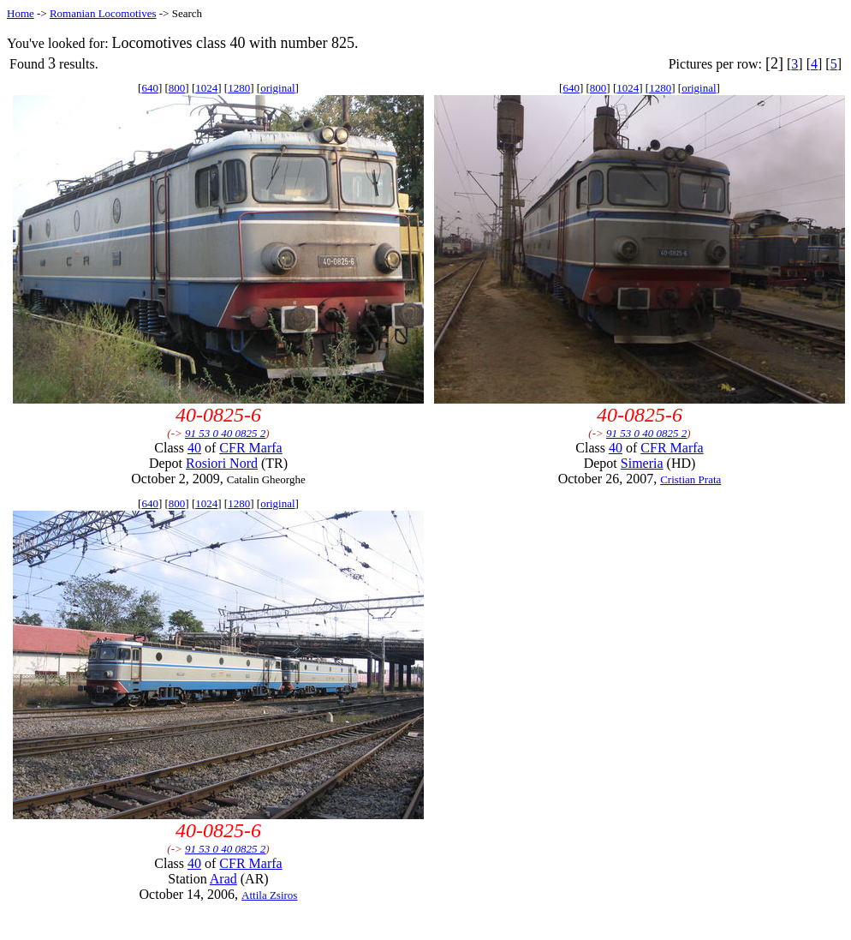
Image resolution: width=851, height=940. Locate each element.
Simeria (642, 463)
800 (177, 87)
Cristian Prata (690, 479)
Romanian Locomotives (103, 13)
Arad (223, 878)
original (277, 87)
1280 (239, 87)
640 (149, 87)
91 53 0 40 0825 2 (225, 433)
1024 (206, 87)
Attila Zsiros (269, 895)
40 (194, 447)
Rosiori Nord (222, 463)
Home (20, 13)
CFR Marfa (250, 447)
